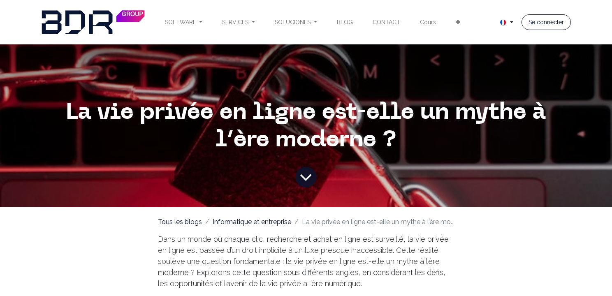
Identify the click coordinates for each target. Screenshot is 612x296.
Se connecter (546, 22)
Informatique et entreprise (252, 222)
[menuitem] (184, 22)
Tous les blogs (180, 222)
